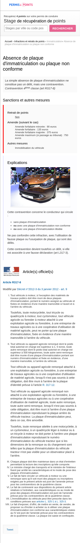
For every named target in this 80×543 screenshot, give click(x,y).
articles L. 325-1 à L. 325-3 (51, 501)
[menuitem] (6, 7)
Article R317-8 (12, 282)
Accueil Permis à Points (23, 4)
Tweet (10, 529)
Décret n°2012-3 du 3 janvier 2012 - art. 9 (42, 289)
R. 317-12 (48, 384)
